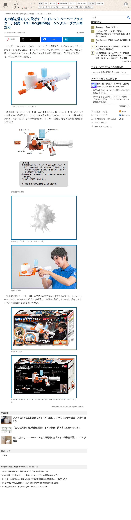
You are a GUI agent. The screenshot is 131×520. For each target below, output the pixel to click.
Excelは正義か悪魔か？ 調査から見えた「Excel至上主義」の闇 (25, 471)
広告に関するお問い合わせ (105, 119)
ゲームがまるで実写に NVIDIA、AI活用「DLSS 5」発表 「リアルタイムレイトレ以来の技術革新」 (111, 99)
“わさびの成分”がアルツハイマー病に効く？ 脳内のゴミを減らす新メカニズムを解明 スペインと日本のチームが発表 (113, 55)
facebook (126, 115)
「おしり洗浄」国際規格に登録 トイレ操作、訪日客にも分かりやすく (47, 428)
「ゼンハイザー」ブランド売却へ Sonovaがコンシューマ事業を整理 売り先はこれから (113, 34)
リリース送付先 (100, 115)
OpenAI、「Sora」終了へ (106, 27)
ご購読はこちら (124, 106)
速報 (16, 14)
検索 (129, 17)
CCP (5, 455)
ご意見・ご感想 (100, 112)
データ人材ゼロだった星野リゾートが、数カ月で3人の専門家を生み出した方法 (30, 483)
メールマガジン (100, 123)
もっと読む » (126, 61)
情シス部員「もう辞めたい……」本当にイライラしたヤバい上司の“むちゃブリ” (30, 475)
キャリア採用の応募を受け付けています (110, 72)
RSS (124, 112)
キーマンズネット (31, 467)
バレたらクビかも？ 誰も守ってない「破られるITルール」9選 (24, 487)
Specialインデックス (103, 126)
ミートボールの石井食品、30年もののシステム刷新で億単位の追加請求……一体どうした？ (34, 479)
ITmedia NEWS (9, 14)
